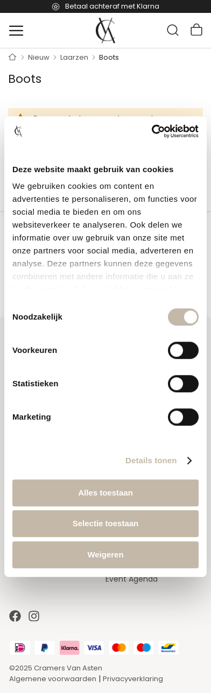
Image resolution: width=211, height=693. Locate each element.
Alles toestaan (105, 492)
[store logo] (105, 31)
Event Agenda (131, 579)
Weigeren (105, 554)
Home (12, 57)
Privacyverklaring (133, 679)
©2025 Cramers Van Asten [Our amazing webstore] (55, 668)
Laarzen (75, 57)
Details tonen (151, 460)
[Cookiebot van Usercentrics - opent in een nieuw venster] (152, 131)
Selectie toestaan (106, 523)
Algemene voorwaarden (52, 679)
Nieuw (39, 57)
